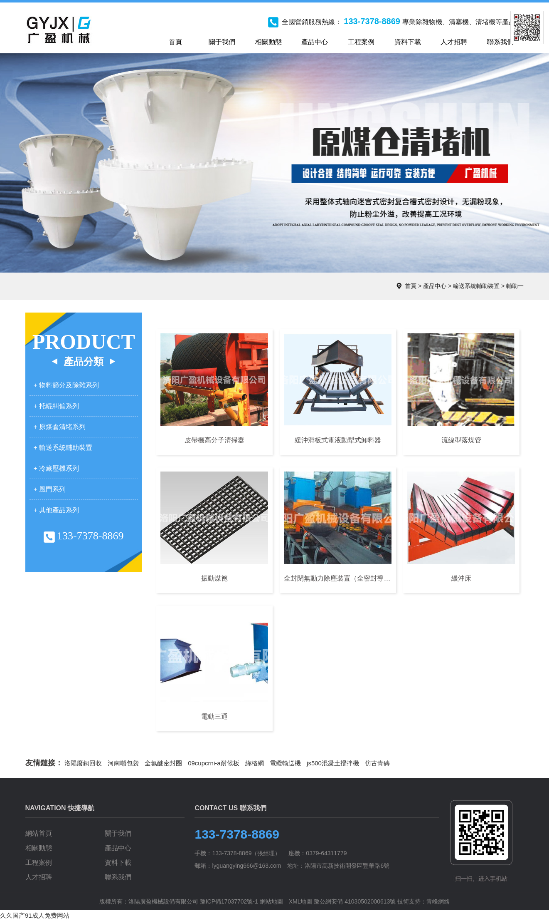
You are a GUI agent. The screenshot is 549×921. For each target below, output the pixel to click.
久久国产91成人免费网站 (34, 915)
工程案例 (38, 862)
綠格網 (254, 763)
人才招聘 (38, 877)
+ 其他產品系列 (56, 510)
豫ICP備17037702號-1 (229, 901)
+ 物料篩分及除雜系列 (66, 385)
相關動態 (38, 847)
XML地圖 (301, 901)
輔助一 (515, 286)
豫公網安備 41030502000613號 (355, 901)
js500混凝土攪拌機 (333, 763)
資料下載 (118, 862)
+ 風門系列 (50, 489)
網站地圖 (271, 901)
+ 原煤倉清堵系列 (60, 426)
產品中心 (434, 286)
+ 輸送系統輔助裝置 (63, 447)
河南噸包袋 (123, 763)
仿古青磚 (377, 763)
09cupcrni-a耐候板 (213, 763)
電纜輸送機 (285, 763)
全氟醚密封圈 (163, 763)
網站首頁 (38, 833)
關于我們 (118, 833)
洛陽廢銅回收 (83, 763)
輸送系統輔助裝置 (476, 286)
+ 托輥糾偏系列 (56, 406)
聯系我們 (118, 877)
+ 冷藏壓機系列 (56, 468)
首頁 (410, 286)
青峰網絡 (438, 901)
